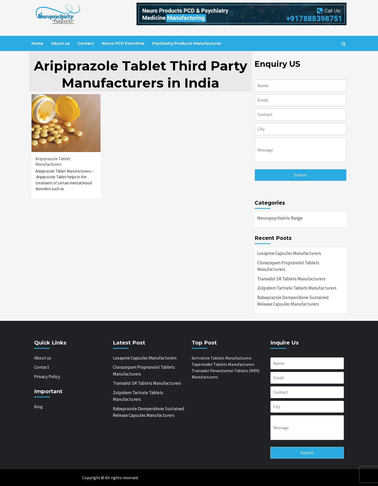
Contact (85, 43)
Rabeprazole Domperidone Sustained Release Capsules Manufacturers (293, 301)
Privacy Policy (47, 376)
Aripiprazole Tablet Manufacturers (53, 161)
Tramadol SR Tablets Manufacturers (291, 279)
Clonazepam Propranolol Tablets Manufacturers (288, 266)
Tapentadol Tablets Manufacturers (223, 364)
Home (37, 43)
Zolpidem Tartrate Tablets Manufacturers (297, 288)
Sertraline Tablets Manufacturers (221, 358)
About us (60, 43)
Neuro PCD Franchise (123, 43)
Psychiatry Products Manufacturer (186, 43)
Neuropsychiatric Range (280, 218)
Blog (38, 406)
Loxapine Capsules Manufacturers (289, 253)
